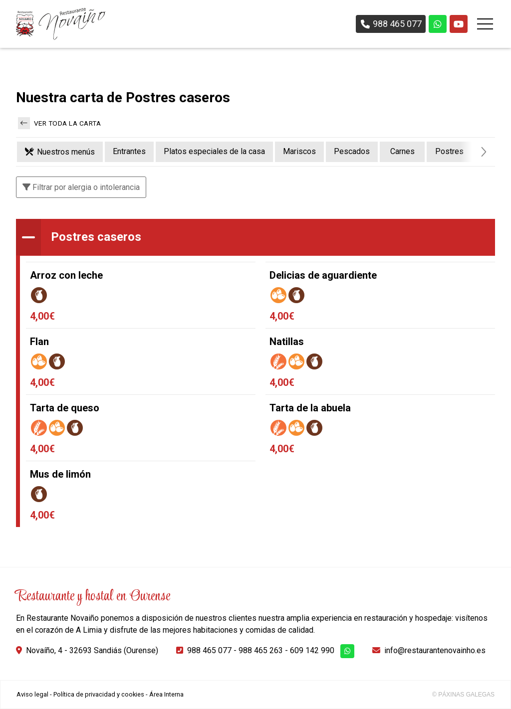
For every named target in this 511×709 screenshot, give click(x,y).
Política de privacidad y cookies (98, 694)
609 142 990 (312, 650)
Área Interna (166, 694)
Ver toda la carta (59, 123)
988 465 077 (209, 650)
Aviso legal (32, 694)
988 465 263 (261, 650)
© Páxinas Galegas (463, 694)
